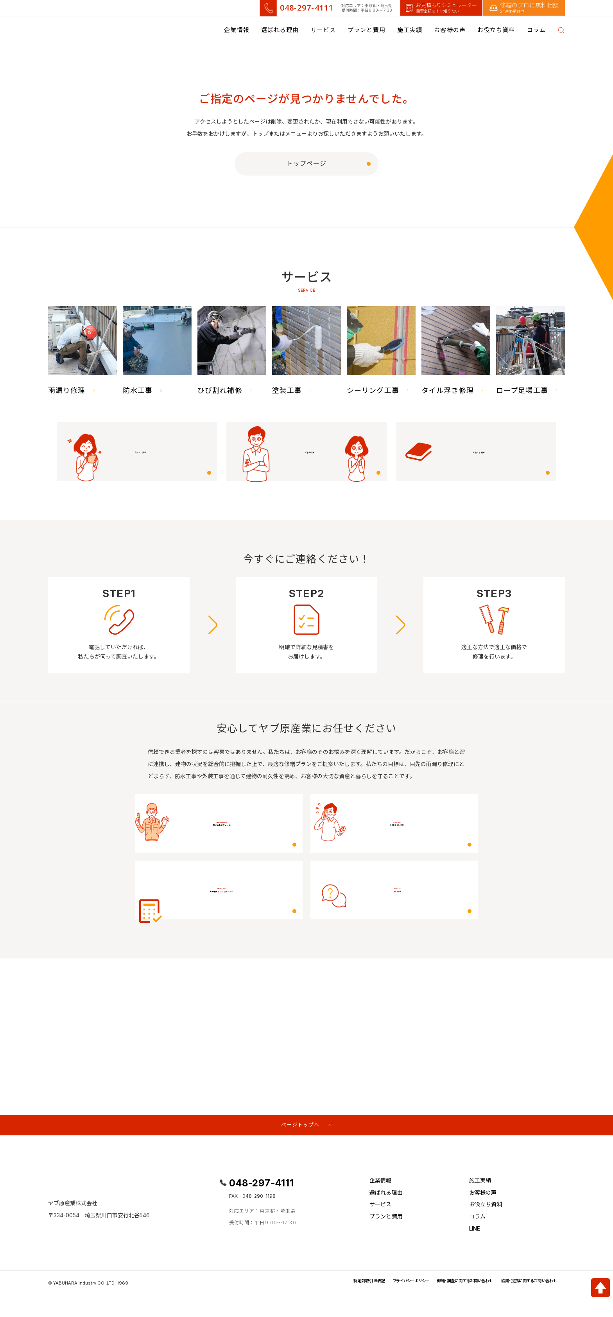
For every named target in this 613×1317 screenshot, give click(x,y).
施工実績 (409, 30)
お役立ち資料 (496, 30)
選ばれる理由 (280, 30)
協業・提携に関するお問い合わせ (523, 1283)
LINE (474, 1231)
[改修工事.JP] (97, 30)
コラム (477, 1220)
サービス (380, 1207)
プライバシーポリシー (384, 1283)
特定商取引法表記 (336, 1283)
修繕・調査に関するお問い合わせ (448, 1283)
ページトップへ (300, 1126)
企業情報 (236, 30)
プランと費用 (366, 30)
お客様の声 (450, 30)
